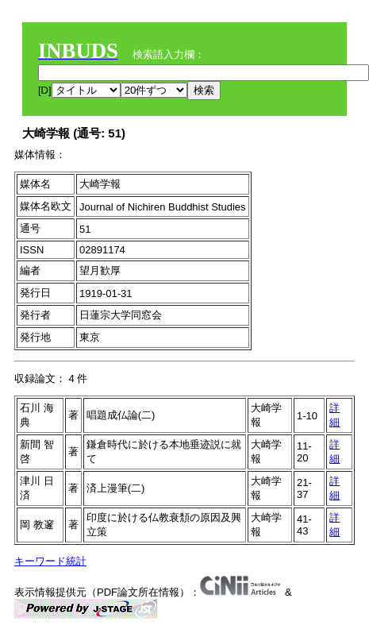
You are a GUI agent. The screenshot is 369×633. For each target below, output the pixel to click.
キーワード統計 (50, 561)
